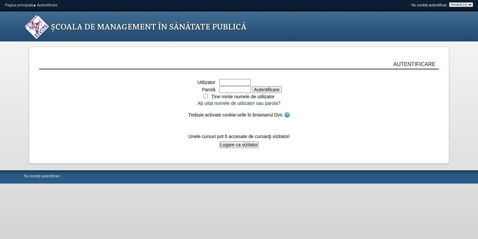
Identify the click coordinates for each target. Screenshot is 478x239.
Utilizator (206, 82)
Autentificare (47, 5)
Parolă (208, 89)
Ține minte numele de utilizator (243, 96)
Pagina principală (19, 5)
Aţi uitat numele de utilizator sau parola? (239, 103)
